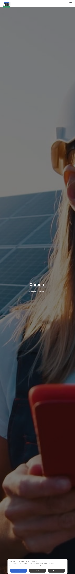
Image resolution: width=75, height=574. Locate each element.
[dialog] (37, 566)
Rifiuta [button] (37, 571)
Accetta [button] (18, 571)
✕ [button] (65, 561)
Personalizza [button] (56, 571)
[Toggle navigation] (70, 3)
